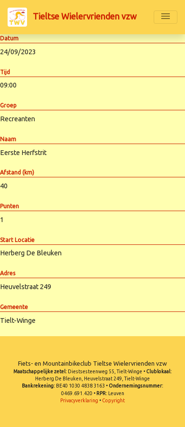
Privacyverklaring (79, 400)
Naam (8, 139)
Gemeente (14, 307)
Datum (9, 38)
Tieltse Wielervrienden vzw (72, 17)
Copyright (113, 400)
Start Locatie (17, 240)
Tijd (5, 72)
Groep (8, 105)
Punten (9, 206)
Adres (7, 273)
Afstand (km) (17, 172)
